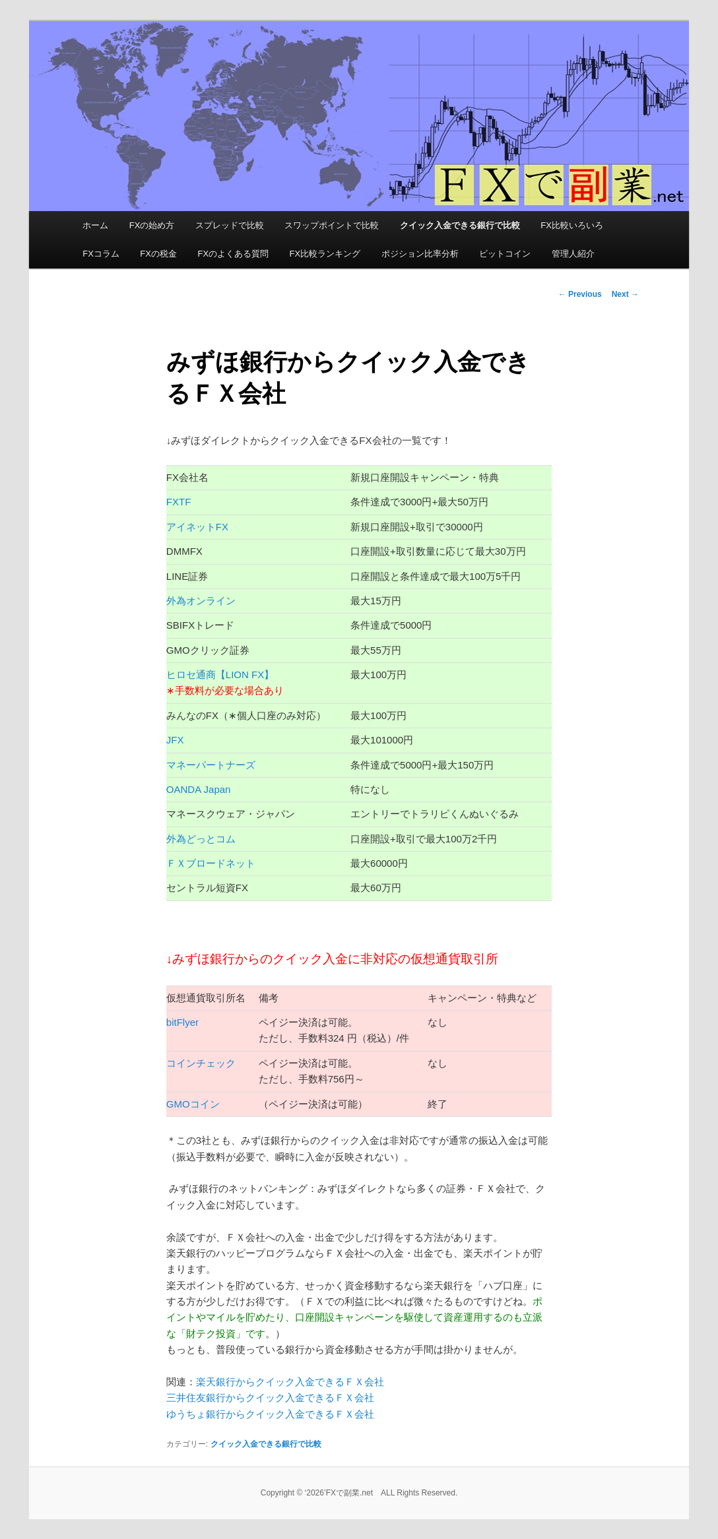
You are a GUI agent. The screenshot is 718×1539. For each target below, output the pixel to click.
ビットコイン (505, 254)
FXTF (178, 501)
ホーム (95, 225)
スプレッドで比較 (229, 225)
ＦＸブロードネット (211, 863)
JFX (175, 739)
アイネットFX (197, 526)
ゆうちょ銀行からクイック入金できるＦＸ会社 (270, 1414)
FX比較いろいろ (571, 225)
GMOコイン (193, 1104)
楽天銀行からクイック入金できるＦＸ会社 (290, 1381)
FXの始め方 (152, 225)
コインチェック (201, 1063)
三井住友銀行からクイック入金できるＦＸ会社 (270, 1397)
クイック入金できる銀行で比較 (460, 225)
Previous (580, 294)
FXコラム (100, 254)
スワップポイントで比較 (331, 225)
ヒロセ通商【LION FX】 (220, 674)
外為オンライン (201, 600)
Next (625, 294)
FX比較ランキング (325, 254)
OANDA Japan (198, 789)
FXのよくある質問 (233, 254)
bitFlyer (182, 1022)
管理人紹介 (573, 254)
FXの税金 (158, 254)
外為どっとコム (201, 838)
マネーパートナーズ (210, 764)
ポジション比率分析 (420, 254)
